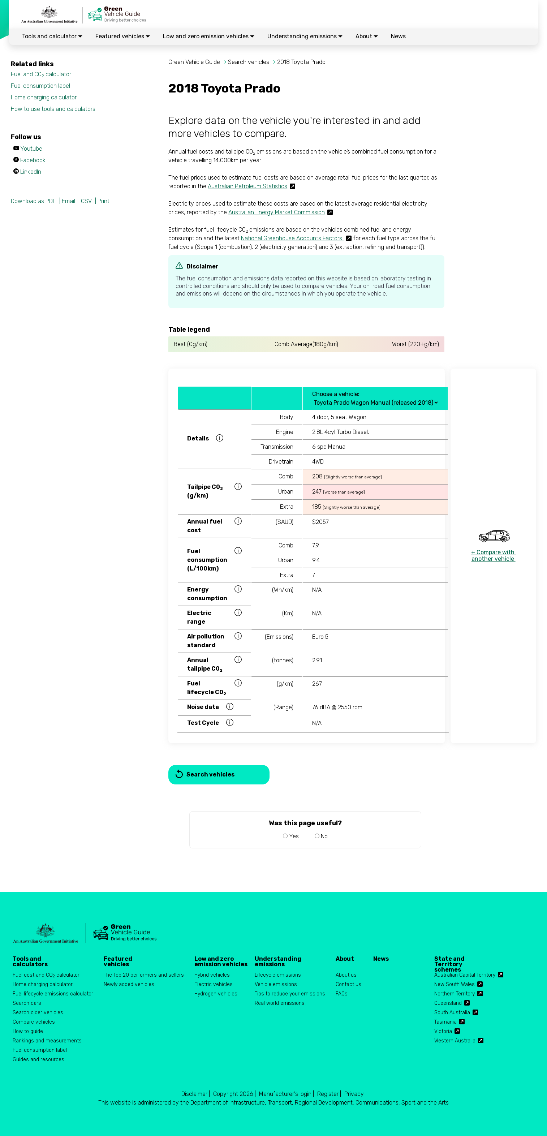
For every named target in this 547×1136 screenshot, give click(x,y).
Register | (329, 1093)
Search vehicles (248, 62)
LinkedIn (30, 171)
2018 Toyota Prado (301, 62)
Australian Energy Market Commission (276, 212)
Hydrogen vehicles (215, 994)
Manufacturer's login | (286, 1093)
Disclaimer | (195, 1093)
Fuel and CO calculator (41, 74)
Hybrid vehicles (212, 975)
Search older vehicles (38, 1013)
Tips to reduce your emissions (290, 994)
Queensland (448, 1003)
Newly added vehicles (129, 984)
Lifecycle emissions (278, 975)
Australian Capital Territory (464, 975)
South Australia (452, 1013)
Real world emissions (280, 1003)
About (367, 36)
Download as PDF (33, 201)
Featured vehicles (122, 36)
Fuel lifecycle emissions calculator (53, 994)
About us (346, 975)
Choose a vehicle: (335, 394)
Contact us (348, 984)
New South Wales (454, 984)
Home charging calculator (44, 97)
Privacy (354, 1093)
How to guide (28, 1031)
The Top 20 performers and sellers (144, 975)
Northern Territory (454, 994)
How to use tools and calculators (53, 109)
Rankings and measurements (47, 1041)
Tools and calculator (52, 36)
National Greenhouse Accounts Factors (292, 238)
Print (103, 201)
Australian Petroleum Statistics (247, 186)
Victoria (443, 1031)
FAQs (342, 994)
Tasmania (445, 1022)
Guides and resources (38, 1060)
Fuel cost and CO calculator (46, 975)
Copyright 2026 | (234, 1093)
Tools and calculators (30, 961)
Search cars (27, 1003)
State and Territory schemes (449, 961)
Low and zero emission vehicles (208, 36)
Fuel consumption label (40, 85)
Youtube (31, 148)
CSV (86, 201)
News (398, 36)
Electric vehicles (213, 984)
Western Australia (454, 1041)
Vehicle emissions (276, 984)
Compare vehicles (34, 1022)
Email (68, 201)
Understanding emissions (305, 36)
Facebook (33, 160)
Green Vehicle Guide (194, 62)
